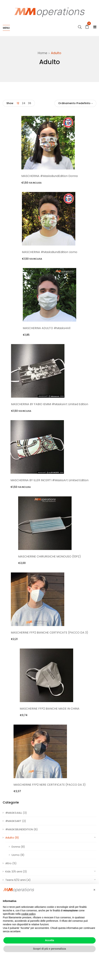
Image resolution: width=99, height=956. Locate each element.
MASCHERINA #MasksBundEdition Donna (49, 176)
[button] (94, 890)
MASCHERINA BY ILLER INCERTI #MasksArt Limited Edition (49, 480)
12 (18, 103)
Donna (16, 847)
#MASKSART (13, 821)
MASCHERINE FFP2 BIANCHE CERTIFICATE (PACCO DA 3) (49, 632)
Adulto (9, 837)
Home (42, 53)
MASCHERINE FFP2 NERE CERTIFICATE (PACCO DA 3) (50, 785)
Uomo (16, 855)
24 (23, 103)
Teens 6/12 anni (15, 880)
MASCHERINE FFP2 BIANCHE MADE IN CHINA (49, 709)
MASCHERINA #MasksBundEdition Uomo (49, 252)
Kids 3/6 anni (13, 871)
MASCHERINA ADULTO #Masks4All (46, 328)
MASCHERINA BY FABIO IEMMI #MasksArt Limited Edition (49, 404)
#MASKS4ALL (13, 813)
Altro (8, 863)
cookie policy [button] (28, 913)
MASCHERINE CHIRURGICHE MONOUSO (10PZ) (49, 556)
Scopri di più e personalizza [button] (49, 948)
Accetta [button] (49, 940)
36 (29, 103)
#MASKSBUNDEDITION (19, 829)
